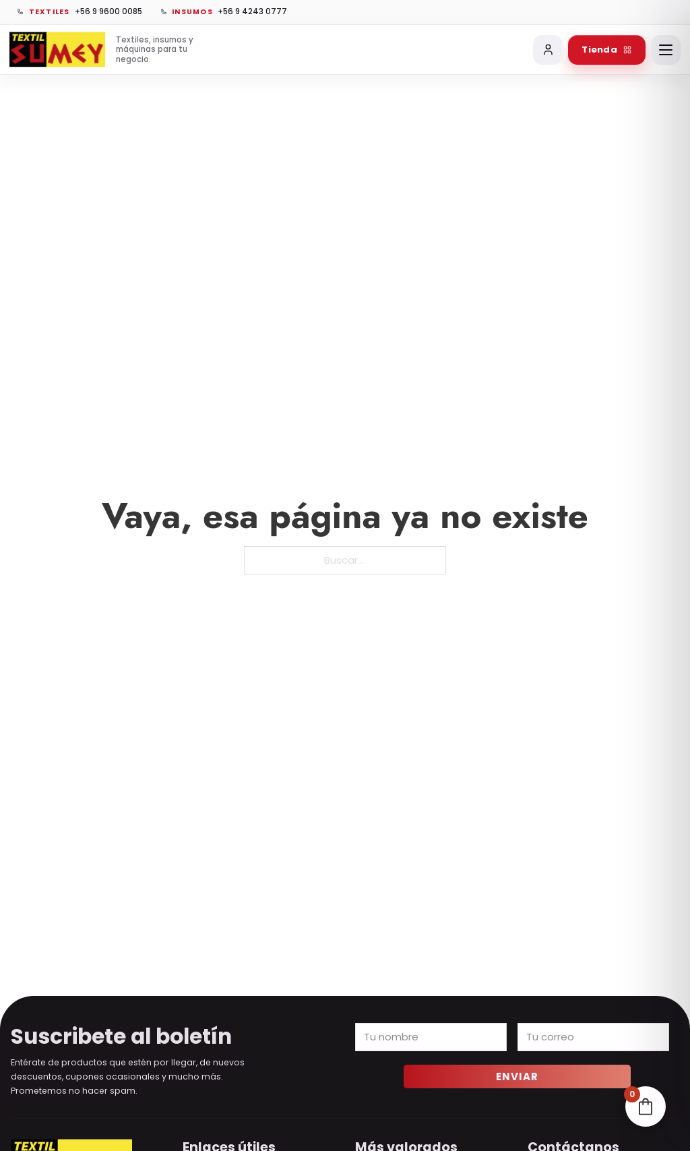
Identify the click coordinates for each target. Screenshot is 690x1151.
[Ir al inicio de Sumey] (104, 49)
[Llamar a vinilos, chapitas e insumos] (223, 12)
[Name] (431, 1037)
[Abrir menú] (666, 50)
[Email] (593, 1037)
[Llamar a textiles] (79, 12)
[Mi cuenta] (548, 50)
